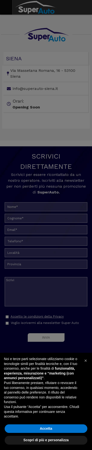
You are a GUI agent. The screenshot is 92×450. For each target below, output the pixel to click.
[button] (86, 360)
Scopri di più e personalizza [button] (45, 440)
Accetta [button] (46, 428)
